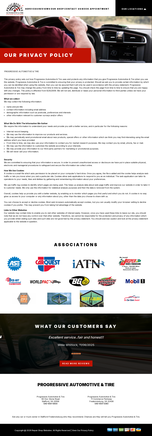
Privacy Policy (87, 430)
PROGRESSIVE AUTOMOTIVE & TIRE (21, 71)
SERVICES (31, 9)
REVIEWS (44, 9)
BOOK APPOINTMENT (95, 9)
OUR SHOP (57, 9)
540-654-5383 (101, 404)
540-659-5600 (50, 404)
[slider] (76, 354)
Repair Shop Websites (41, 430)
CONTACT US (72, 9)
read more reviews (76, 363)
